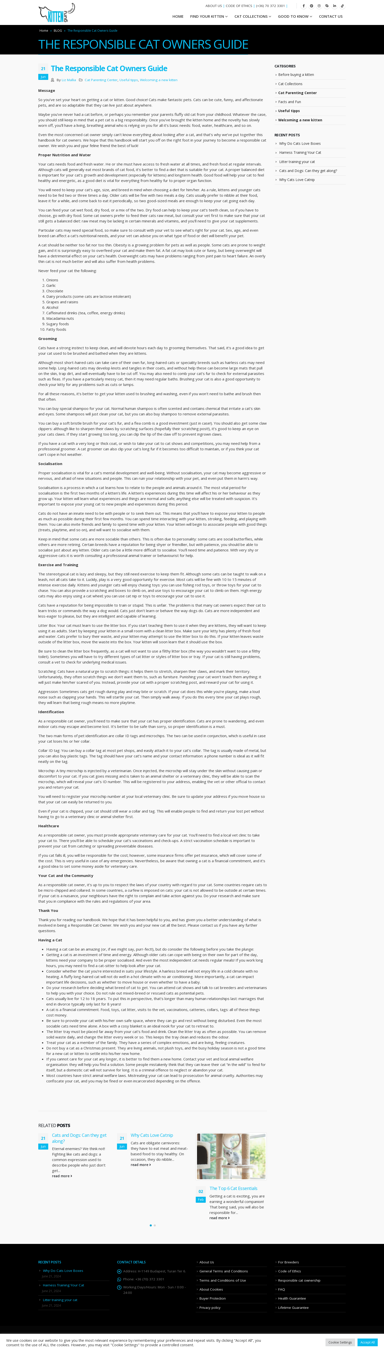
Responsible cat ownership (299, 1280)
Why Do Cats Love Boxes (300, 143)
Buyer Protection (213, 1298)
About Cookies (211, 1289)
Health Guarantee (292, 1298)
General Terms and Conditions (224, 1271)
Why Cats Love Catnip (152, 1135)
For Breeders (288, 1262)
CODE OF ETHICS (239, 5)
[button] (151, 1225)
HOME (178, 16)
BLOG (58, 30)
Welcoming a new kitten (159, 80)
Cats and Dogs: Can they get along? (79, 1138)
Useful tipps (129, 80)
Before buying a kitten (296, 74)
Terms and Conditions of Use (223, 1280)
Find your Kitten (207, 16)
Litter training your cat (297, 161)
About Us (207, 1262)
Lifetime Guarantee (293, 1307)
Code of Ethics (289, 1271)
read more (62, 1176)
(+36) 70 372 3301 (270, 5)
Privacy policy (210, 1307)
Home (44, 30)
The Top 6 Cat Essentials (233, 1188)
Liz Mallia (69, 80)
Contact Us (330, 16)
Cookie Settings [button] (340, 1342)
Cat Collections (251, 16)
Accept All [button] (367, 1342)
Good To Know (293, 16)
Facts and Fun (289, 101)
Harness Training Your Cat (300, 152)
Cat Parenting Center (101, 80)
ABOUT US (214, 5)
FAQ (281, 1289)
